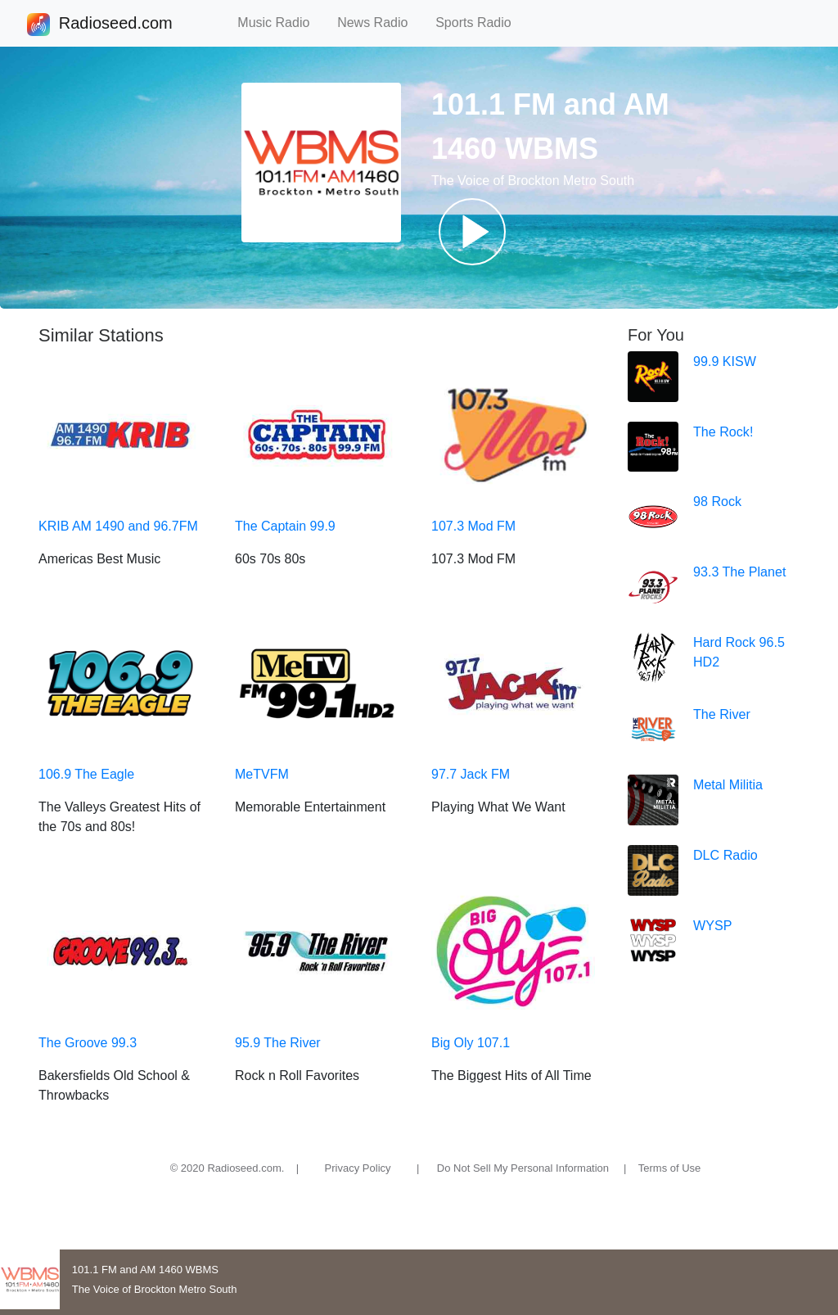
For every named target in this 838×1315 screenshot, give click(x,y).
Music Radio (280, 22)
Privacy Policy (358, 1168)
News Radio (379, 22)
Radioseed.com (115, 24)
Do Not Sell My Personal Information (523, 1168)
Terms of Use (669, 1168)
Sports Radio (480, 22)
